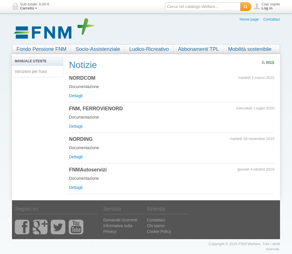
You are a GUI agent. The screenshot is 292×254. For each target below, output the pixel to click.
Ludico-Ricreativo (149, 49)
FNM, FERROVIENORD (96, 108)
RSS (268, 62)
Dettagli (75, 95)
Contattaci (271, 19)
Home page (249, 19)
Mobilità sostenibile (249, 49)
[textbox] (202, 6)
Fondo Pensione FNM (41, 49)
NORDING (81, 139)
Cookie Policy (159, 231)
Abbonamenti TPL (198, 49)
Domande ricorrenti (120, 220)
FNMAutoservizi (88, 170)
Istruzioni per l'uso (31, 71)
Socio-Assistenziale (98, 49)
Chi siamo (156, 225)
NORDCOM (82, 78)
